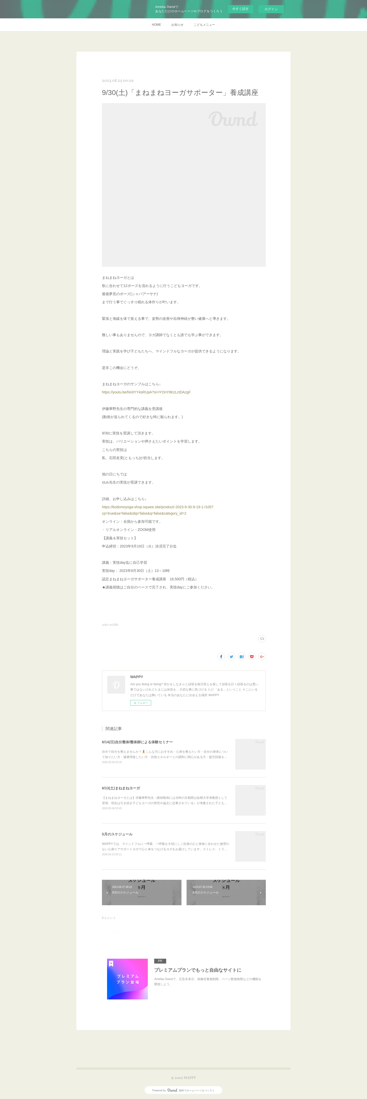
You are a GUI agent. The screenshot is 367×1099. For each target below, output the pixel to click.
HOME (156, 24)
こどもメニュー (204, 24)
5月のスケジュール (117, 834)
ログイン (271, 9)
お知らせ (177, 24)
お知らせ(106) (110, 624)
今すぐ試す (240, 9)
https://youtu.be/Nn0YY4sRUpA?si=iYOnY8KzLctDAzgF (146, 392)
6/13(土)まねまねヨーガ (121, 788)
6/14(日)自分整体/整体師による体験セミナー (137, 742)
